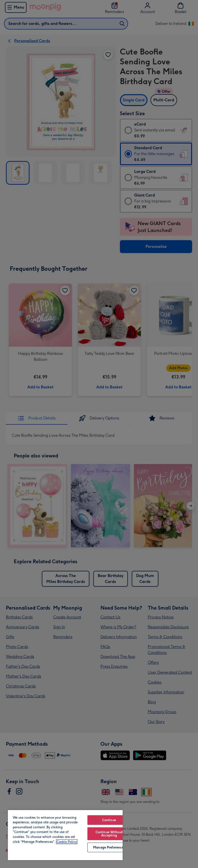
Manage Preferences (109, 847)
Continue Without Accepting (109, 833)
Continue (109, 820)
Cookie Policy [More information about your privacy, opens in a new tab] (67, 842)
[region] (65, 835)
